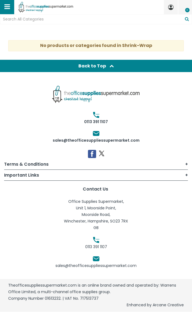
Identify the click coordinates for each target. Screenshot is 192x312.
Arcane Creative (168, 305)
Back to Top (96, 66)
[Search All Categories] (96, 19)
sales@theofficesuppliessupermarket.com (96, 140)
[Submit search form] (187, 19)
